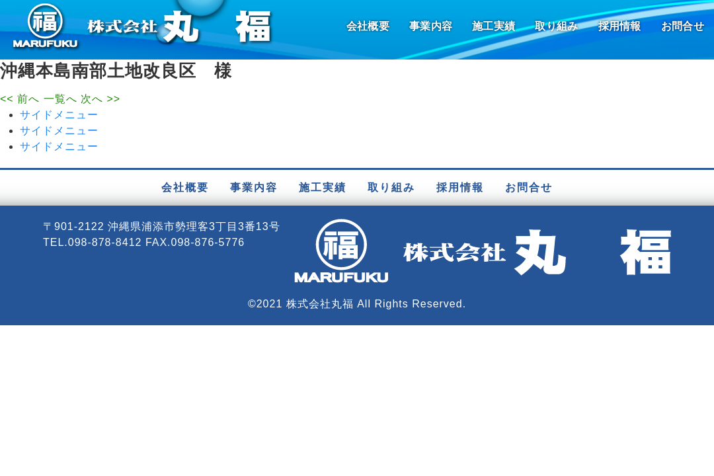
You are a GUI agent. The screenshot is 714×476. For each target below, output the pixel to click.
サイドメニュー (59, 114)
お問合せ (682, 26)
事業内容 (430, 26)
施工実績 (493, 26)
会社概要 (367, 26)
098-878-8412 (105, 242)
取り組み (556, 26)
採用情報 (619, 26)
